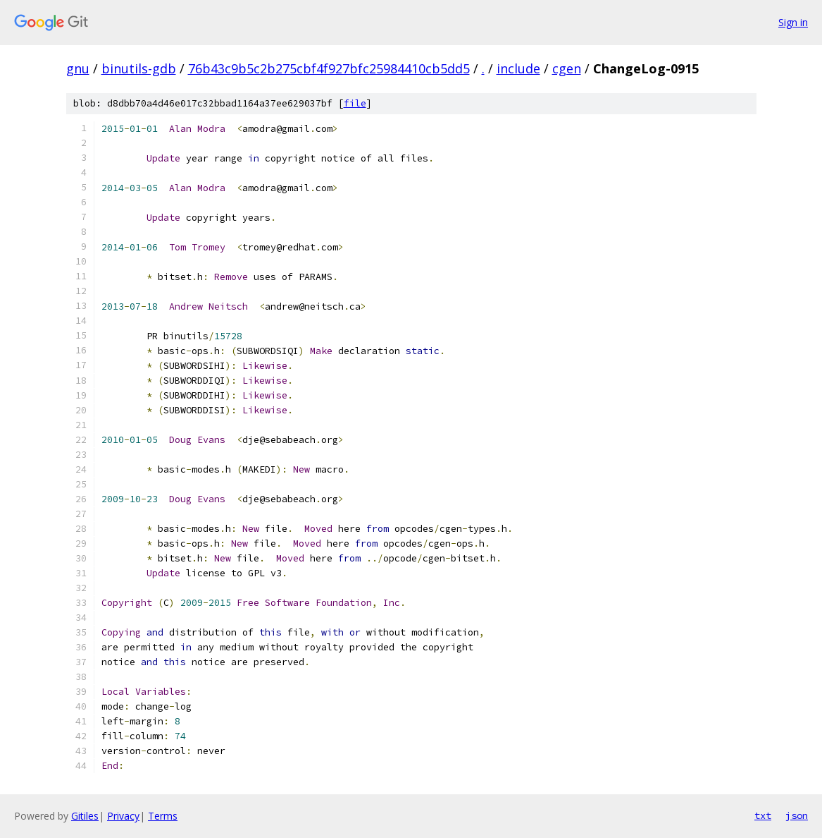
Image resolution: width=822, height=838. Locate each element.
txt (762, 815)
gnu (77, 68)
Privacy (123, 815)
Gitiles (85, 815)
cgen (566, 68)
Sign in (793, 22)
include (518, 68)
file (355, 103)
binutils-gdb (138, 68)
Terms (163, 815)
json (796, 815)
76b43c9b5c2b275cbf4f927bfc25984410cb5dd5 (329, 68)
